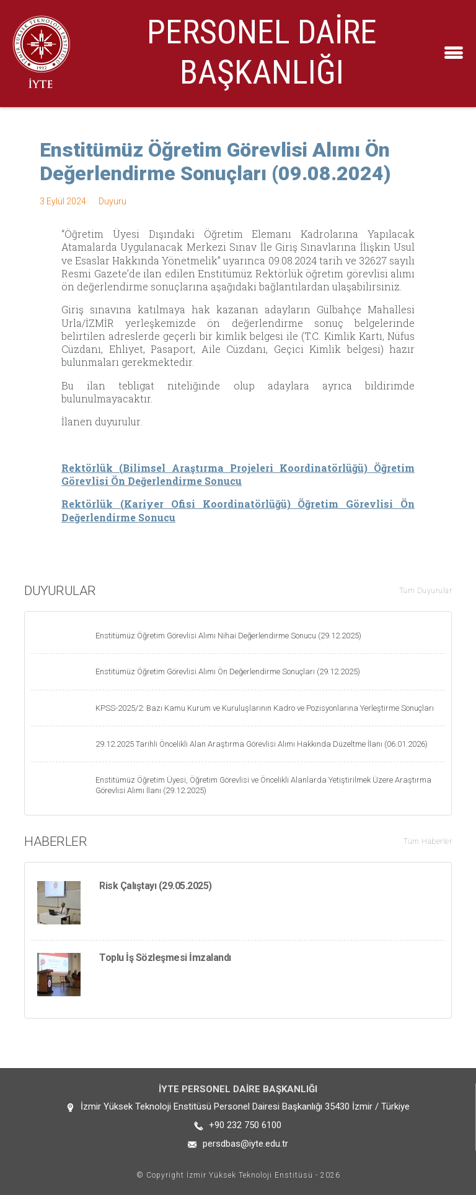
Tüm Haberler (427, 841)
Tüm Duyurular (425, 590)
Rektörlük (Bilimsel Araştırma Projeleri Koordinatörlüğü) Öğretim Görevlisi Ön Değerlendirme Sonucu (238, 474)
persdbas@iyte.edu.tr (245, 1143)
